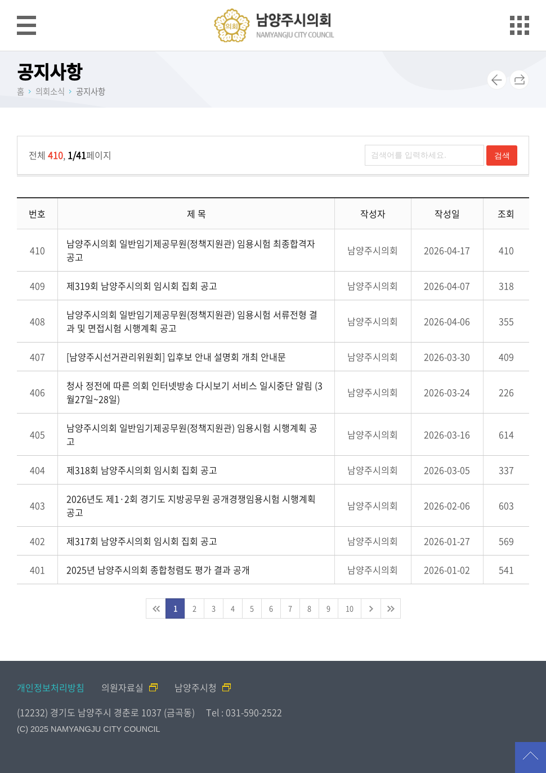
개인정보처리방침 (50, 687)
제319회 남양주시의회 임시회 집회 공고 (141, 285)
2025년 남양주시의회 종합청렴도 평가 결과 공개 (158, 569)
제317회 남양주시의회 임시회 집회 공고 (141, 541)
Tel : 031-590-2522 (244, 712)
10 (349, 608)
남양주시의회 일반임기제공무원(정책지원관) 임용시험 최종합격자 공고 (190, 250)
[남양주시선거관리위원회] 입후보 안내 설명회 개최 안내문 (176, 356)
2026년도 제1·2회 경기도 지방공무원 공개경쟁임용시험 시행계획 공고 (191, 505)
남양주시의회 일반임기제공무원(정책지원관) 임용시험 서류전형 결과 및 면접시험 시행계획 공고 (191, 321)
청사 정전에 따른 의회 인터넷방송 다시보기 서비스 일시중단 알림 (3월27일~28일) (194, 392)
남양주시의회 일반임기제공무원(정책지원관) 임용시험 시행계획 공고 (191, 434)
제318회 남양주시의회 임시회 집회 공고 (141, 470)
